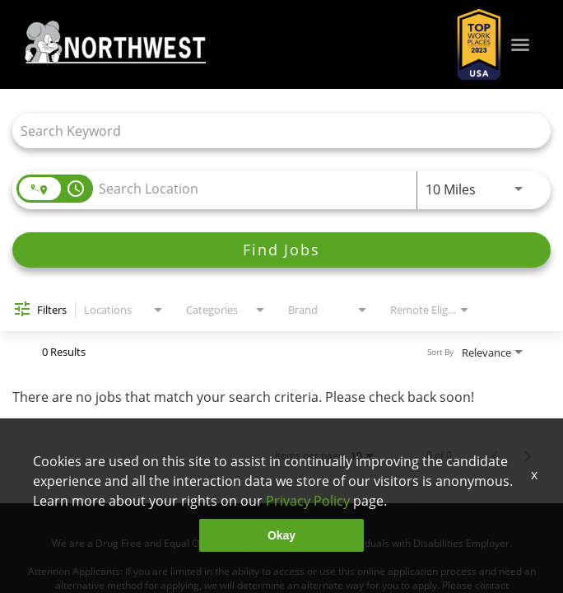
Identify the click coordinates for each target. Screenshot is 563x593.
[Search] (281, 250)
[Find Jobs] (281, 250)
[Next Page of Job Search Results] (527, 455)
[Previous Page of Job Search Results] (494, 455)
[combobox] (273, 130)
